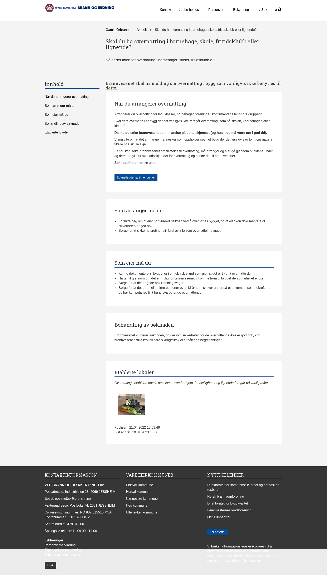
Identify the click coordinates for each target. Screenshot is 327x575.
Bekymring (241, 9)
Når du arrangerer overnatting (67, 96)
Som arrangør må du (60, 105)
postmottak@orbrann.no (73, 498)
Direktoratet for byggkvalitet (227, 503)
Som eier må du (56, 114)
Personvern (216, 9)
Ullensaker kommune (141, 512)
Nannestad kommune (142, 498)
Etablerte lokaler (57, 132)
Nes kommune (136, 505)
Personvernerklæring (60, 545)
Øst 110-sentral (218, 517)
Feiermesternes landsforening (229, 510)
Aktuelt (142, 29)
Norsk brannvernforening (225, 496)
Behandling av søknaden (63, 123)
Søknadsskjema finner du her (136, 177)
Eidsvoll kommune (139, 485)
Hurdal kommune (138, 491)
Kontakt (165, 9)
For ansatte (217, 532)
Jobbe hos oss (189, 9)
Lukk (50, 565)
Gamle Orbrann (117, 29)
